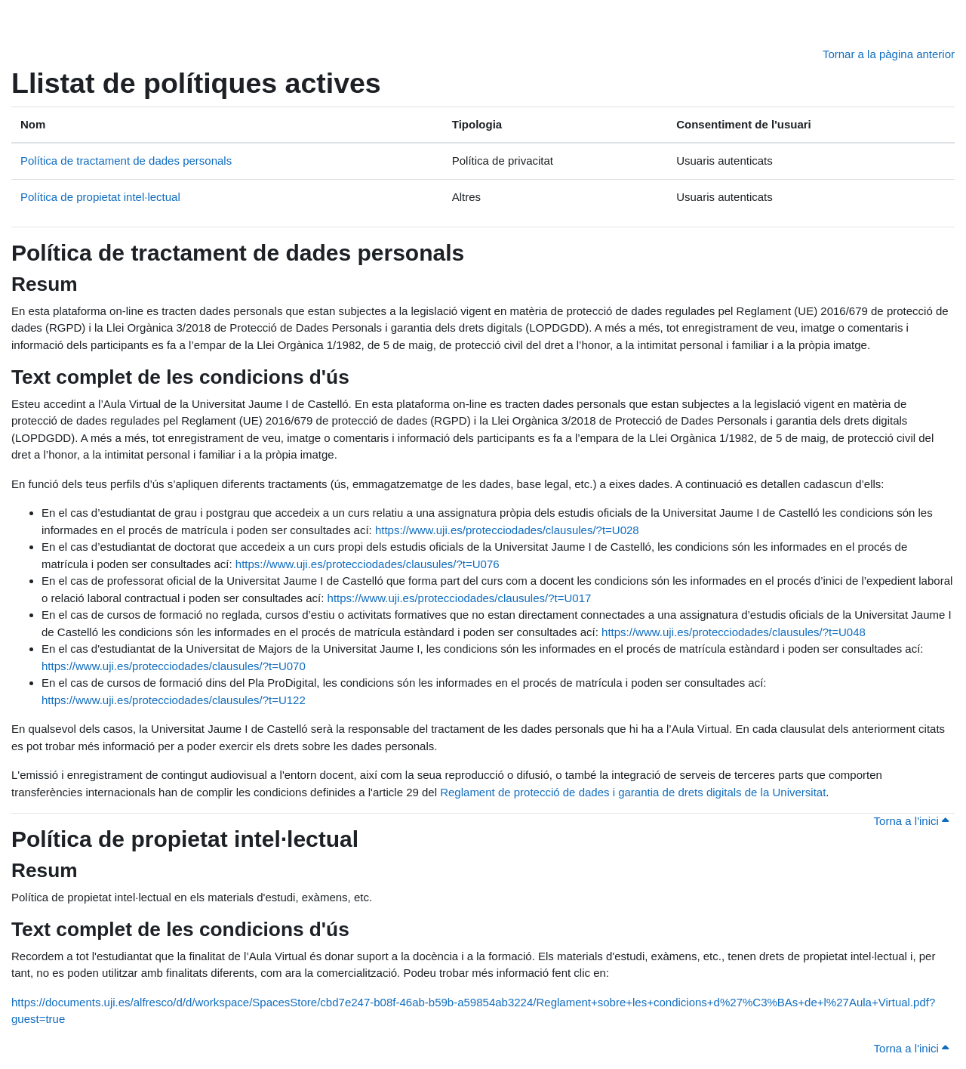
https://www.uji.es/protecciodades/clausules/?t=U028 (507, 530)
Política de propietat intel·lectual (100, 196)
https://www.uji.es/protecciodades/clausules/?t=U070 (174, 666)
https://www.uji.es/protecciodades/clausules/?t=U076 (367, 564)
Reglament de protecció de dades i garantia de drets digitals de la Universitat (633, 792)
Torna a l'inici (911, 820)
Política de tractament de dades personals (126, 160)
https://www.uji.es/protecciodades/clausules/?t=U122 (174, 700)
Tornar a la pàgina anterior (889, 54)
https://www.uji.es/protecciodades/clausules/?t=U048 (733, 632)
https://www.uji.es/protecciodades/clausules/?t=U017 (460, 598)
